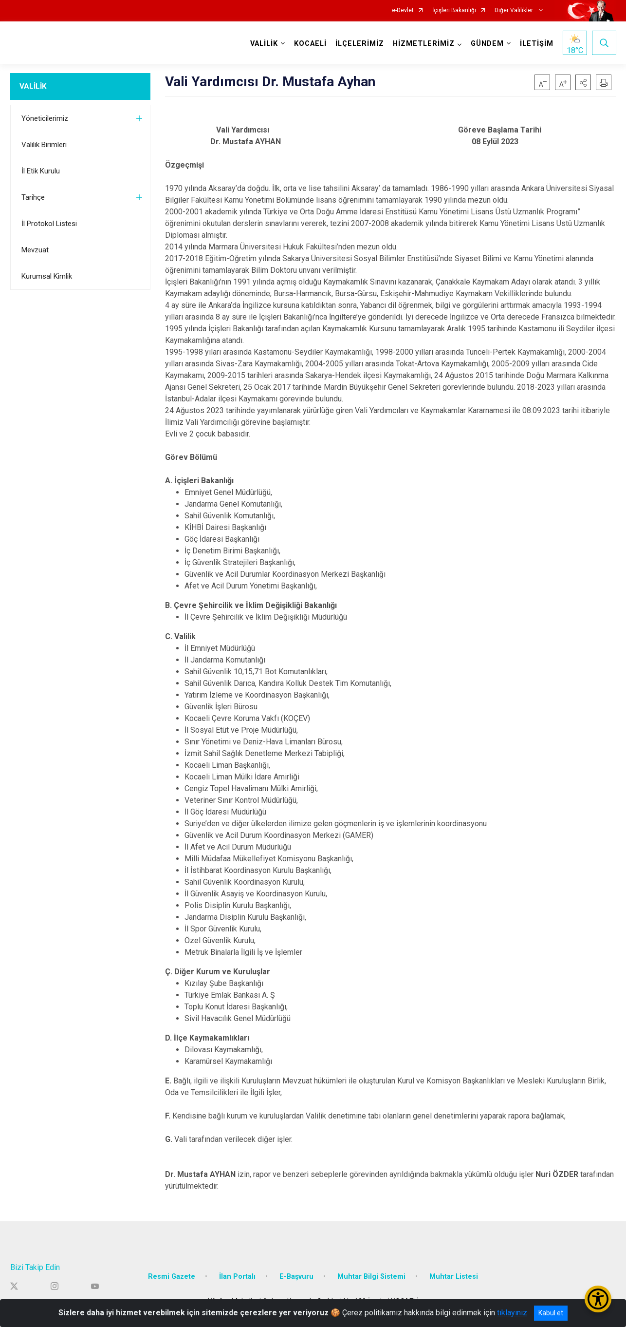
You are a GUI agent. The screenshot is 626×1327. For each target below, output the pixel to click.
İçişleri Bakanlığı (454, 10)
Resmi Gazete (171, 1276)
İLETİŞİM (536, 43)
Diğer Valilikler (514, 10)
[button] (583, 82)
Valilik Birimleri (44, 144)
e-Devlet (403, 10)
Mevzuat (35, 250)
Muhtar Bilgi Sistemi (371, 1276)
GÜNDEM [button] (487, 43)
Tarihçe (33, 197)
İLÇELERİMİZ (359, 43)
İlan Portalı (237, 1276)
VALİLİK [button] (264, 43)
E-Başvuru (296, 1276)
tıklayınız (512, 1312)
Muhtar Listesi (453, 1276)
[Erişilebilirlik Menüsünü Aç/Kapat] (598, 1299)
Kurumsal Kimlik (46, 276)
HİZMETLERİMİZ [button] (424, 43)
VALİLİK (32, 86)
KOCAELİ (310, 43)
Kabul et (550, 1313)
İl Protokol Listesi (49, 223)
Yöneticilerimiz (44, 118)
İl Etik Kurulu (40, 171)
